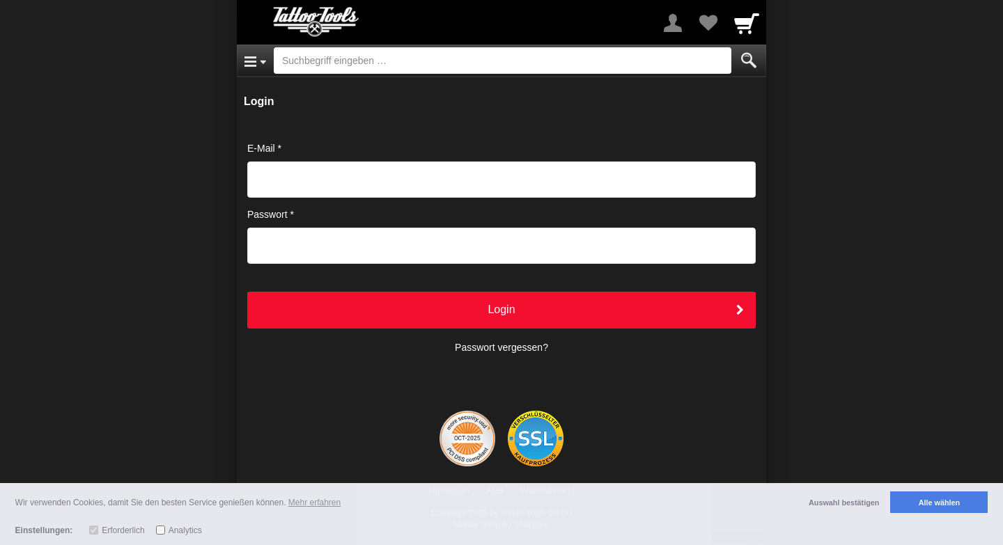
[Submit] (749, 61)
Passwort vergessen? (501, 347)
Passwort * (270, 214)
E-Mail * (264, 148)
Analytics (185, 530)
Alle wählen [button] (939, 502)
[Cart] (746, 23)
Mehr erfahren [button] (314, 502)
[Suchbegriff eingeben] (502, 60)
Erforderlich (123, 530)
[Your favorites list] (708, 23)
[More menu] (673, 23)
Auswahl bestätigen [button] (844, 502)
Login (501, 309)
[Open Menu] (255, 60)
